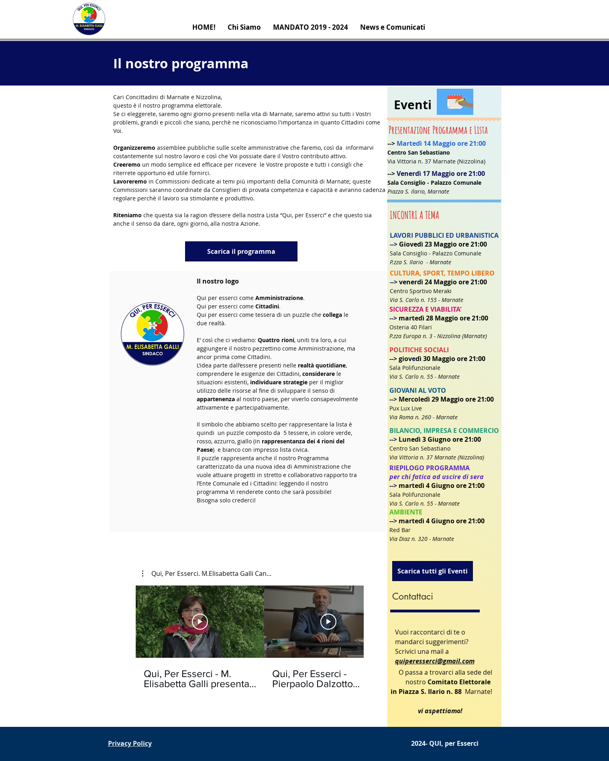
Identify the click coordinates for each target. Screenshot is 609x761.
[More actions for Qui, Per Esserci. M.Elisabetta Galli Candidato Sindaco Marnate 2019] (206, 573)
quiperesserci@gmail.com (435, 661)
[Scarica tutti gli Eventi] (432, 571)
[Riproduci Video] (200, 622)
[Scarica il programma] (241, 251)
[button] (206, 573)
